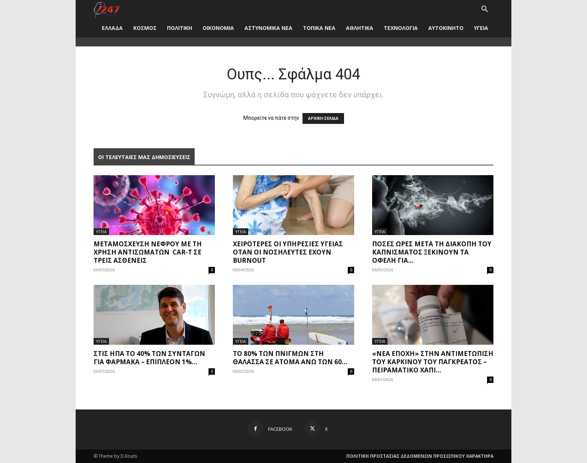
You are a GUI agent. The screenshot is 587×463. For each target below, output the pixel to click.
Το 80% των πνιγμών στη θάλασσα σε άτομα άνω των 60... (290, 357)
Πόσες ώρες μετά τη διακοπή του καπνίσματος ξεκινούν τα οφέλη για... (432, 252)
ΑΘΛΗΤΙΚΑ (359, 27)
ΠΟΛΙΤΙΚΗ (179, 27)
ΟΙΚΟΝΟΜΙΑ (218, 27)
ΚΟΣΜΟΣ (144, 27)
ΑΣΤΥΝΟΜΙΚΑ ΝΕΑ (268, 27)
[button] (484, 9)
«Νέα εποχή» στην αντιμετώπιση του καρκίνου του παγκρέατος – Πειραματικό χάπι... (432, 361)
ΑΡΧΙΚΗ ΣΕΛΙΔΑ (323, 118)
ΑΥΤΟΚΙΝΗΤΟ (445, 27)
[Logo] (106, 9)
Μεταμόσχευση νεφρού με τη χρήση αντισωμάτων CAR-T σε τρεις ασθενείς (148, 252)
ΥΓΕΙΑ (481, 27)
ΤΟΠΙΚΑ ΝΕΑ (319, 27)
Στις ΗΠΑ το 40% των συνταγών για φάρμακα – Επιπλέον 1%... (149, 357)
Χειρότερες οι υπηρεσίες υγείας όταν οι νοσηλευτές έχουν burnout (288, 252)
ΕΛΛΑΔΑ (112, 27)
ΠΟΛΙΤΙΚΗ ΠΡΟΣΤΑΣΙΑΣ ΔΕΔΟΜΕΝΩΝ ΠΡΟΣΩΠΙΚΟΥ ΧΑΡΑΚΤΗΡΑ (419, 456)
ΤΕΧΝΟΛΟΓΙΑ (401, 27)
